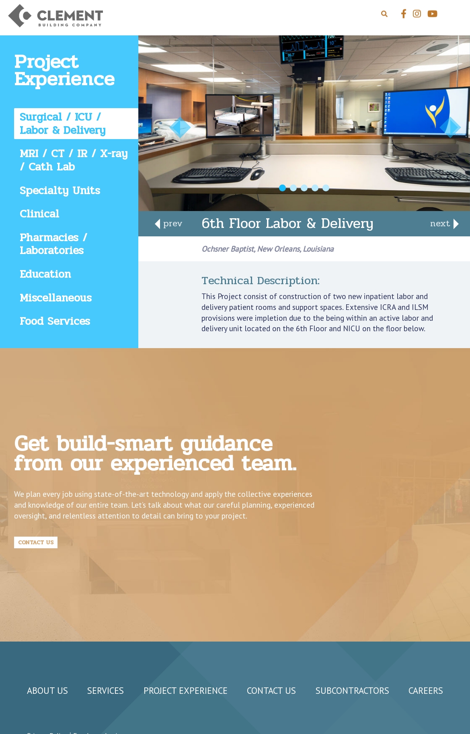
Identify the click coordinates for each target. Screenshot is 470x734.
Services (105, 690)
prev (171, 223)
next (442, 223)
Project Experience (186, 690)
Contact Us (35, 542)
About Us (47, 690)
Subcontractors (352, 690)
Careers (425, 690)
